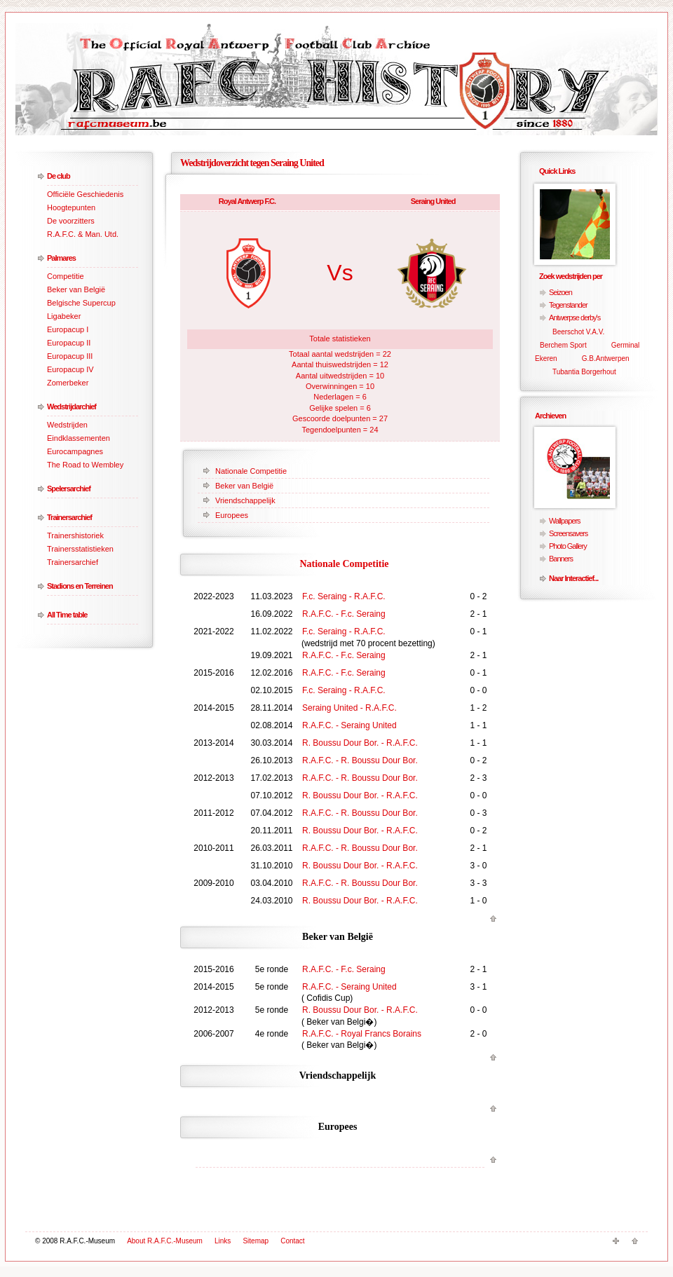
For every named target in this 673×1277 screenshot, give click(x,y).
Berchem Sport (563, 345)
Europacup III (70, 356)
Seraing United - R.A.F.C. (349, 708)
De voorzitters (71, 221)
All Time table (67, 614)
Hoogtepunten (71, 207)
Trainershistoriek (75, 535)
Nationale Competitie (251, 471)
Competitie (65, 276)
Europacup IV (70, 369)
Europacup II (68, 343)
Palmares (61, 258)
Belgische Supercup (81, 303)
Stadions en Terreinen (80, 586)
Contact (292, 1241)
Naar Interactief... (573, 578)
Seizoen (560, 292)
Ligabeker (64, 316)
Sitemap (255, 1241)
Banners (561, 558)
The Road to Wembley (85, 464)
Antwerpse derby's (574, 317)
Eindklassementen (78, 438)
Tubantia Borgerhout (584, 372)
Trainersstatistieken (80, 549)
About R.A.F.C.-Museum (165, 1241)
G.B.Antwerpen (606, 358)
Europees (231, 515)
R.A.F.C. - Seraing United (349, 725)
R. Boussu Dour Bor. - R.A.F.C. (360, 743)
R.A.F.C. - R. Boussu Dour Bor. (360, 760)
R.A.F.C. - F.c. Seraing (344, 614)
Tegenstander (568, 305)
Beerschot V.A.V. (578, 332)
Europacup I (67, 329)
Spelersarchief (68, 488)
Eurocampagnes (75, 451)
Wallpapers (564, 521)
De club (58, 176)
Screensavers (568, 533)
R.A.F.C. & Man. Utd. (82, 234)
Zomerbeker (67, 382)
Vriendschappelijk (245, 500)
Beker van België (76, 289)
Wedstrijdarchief (71, 406)
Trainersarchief (69, 517)
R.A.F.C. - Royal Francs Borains (361, 1034)
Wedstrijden (67, 425)
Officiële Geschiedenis (85, 194)
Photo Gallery (568, 546)
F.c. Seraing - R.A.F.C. (344, 596)
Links (223, 1241)
